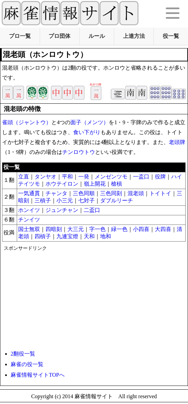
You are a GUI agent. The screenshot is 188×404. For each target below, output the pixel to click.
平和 (67, 176)
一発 (83, 176)
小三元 (64, 200)
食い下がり (86, 132)
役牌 (160, 176)
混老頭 (135, 193)
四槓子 (43, 236)
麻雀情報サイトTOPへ (38, 375)
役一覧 (171, 36)
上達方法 (134, 36)
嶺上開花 (95, 184)
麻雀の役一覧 (27, 364)
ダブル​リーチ (116, 200)
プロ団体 (59, 36)
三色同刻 (111, 193)
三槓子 (43, 200)
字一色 (97, 229)
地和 (105, 236)
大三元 (75, 229)
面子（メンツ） (89, 122)
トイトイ (160, 193)
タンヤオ (45, 176)
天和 (89, 236)
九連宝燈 (67, 236)
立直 (23, 176)
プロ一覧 (20, 36)
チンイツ (29, 219)
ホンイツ (29, 210)
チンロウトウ (78, 152)
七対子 (86, 200)
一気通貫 (29, 193)
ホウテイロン (61, 184)
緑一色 (119, 229)
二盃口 (92, 210)
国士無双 (29, 229)
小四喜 (141, 229)
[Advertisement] (93, 299)
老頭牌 (177, 142)
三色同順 (84, 193)
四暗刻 (53, 229)
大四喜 (163, 229)
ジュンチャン (61, 210)
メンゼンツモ (111, 176)
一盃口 (141, 176)
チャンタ (56, 193)
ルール (97, 36)
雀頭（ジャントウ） (26, 122)
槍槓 (116, 184)
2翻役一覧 (23, 354)
